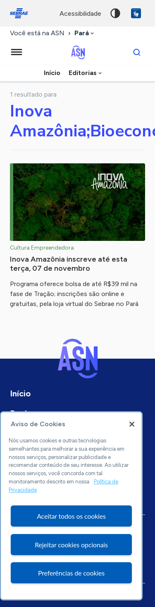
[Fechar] (132, 424)
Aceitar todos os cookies (71, 516)
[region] (71, 505)
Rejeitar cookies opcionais (71, 545)
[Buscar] (137, 52)
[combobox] (84, 33)
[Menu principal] (16, 52)
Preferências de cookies (71, 573)
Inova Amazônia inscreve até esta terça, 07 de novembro (68, 264)
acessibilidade (80, 13)
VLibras (136, 13)
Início (52, 73)
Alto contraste (115, 13)
